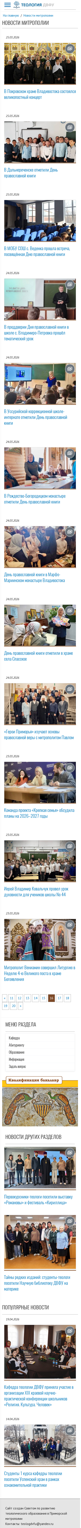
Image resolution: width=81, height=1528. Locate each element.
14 (35, 998)
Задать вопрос (17, 1066)
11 (11, 998)
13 (27, 998)
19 (5, 1006)
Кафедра (14, 1038)
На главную (11, 15)
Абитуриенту (16, 1045)
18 (67, 998)
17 (59, 998)
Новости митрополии (38, 15)
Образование (16, 1052)
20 (13, 1006)
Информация (16, 1059)
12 (19, 998)
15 (43, 998)
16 (51, 998)
